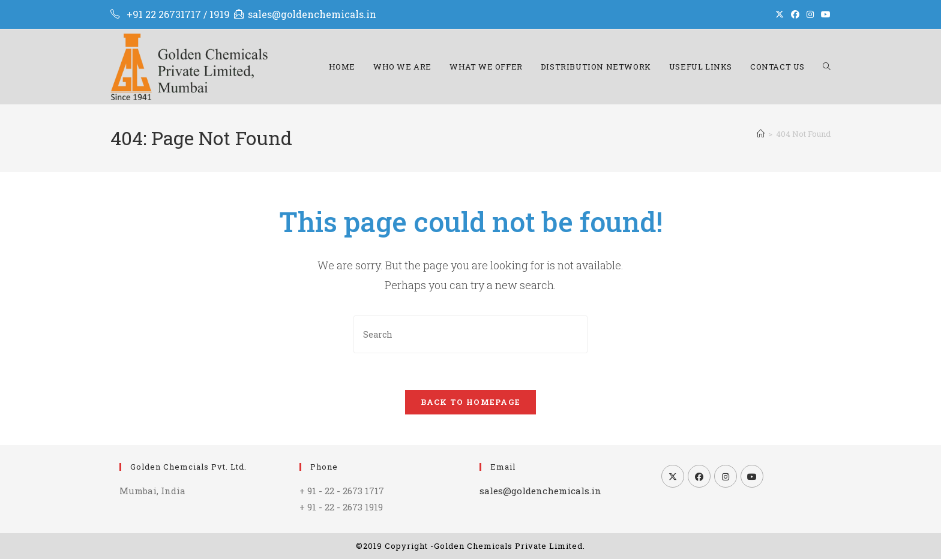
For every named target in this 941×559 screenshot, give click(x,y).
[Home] (761, 133)
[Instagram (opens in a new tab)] (810, 14)
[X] (672, 476)
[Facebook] (699, 476)
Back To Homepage (471, 401)
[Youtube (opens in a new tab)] (824, 14)
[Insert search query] (470, 334)
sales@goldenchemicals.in (312, 14)
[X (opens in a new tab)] (779, 14)
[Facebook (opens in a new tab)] (795, 14)
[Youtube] (752, 476)
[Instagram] (725, 476)
